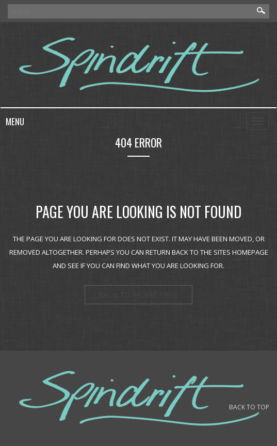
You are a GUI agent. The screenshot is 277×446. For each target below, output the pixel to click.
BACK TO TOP (249, 407)
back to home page (138, 294)
